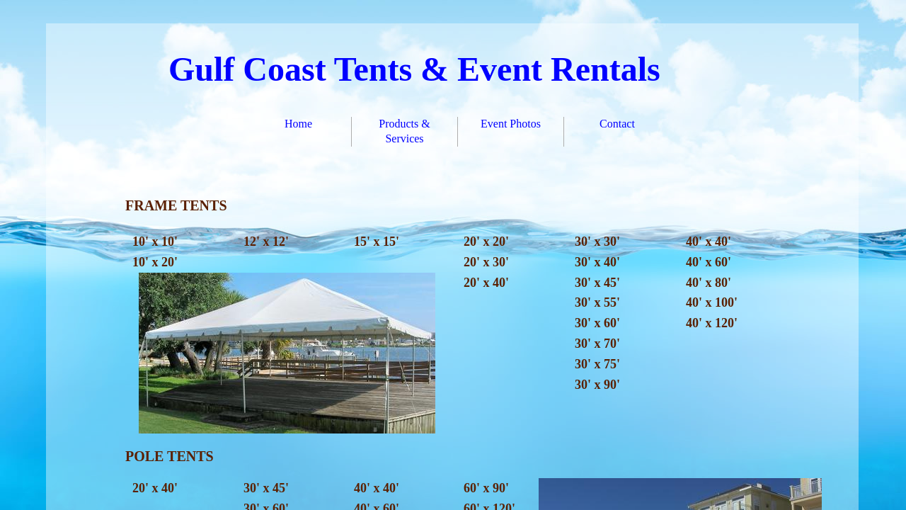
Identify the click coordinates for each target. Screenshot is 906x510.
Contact (617, 124)
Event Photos (511, 124)
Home (298, 124)
